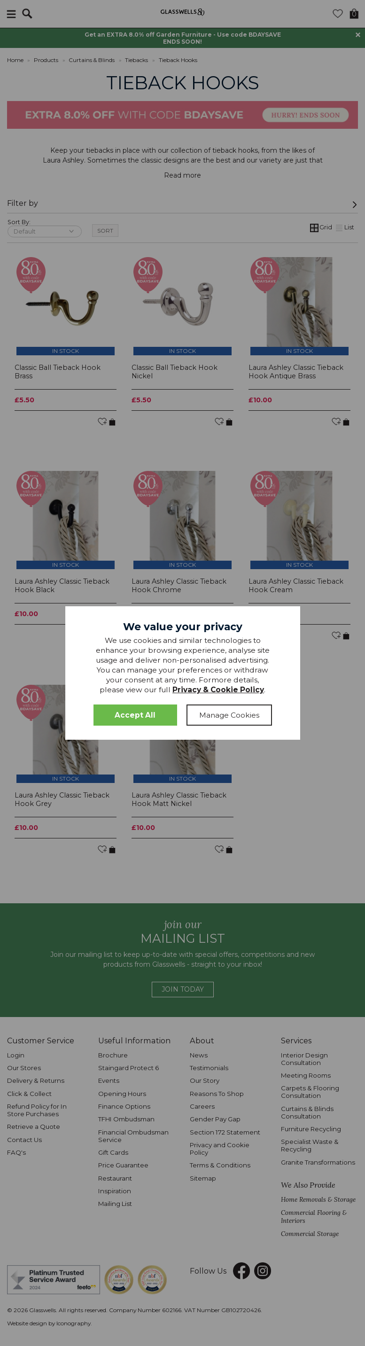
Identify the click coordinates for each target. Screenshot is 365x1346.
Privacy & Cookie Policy (218, 689)
